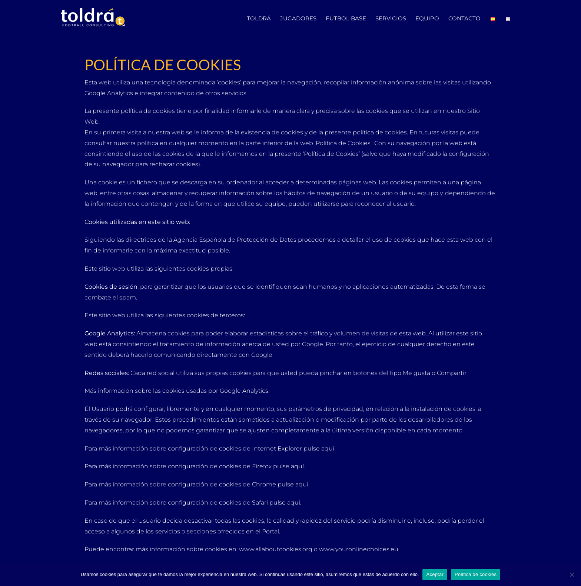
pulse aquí (319, 448)
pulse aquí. (289, 466)
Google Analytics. (244, 390)
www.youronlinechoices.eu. (359, 549)
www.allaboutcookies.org (275, 549)
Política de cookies (476, 574)
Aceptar (435, 574)
